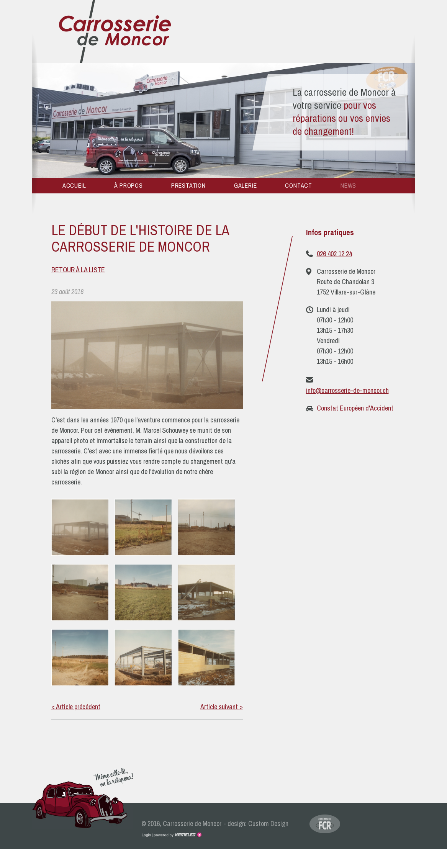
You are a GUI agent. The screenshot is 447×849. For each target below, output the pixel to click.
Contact (298, 185)
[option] (223, 120)
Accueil (74, 185)
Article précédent (75, 707)
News (348, 185)
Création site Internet (177, 835)
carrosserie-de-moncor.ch (115, 31)
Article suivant (221, 707)
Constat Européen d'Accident (355, 408)
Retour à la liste (78, 270)
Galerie (245, 185)
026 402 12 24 (334, 253)
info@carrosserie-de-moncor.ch (347, 390)
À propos (128, 185)
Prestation (188, 185)
